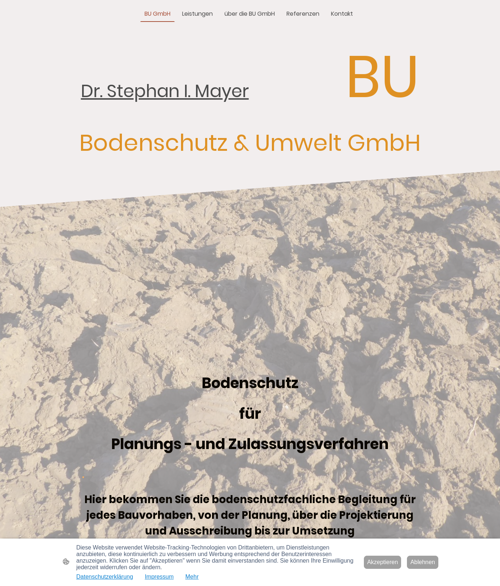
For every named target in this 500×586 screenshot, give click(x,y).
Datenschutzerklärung (104, 577)
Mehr (192, 577)
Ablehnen (422, 562)
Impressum (159, 577)
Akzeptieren (382, 562)
